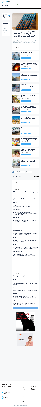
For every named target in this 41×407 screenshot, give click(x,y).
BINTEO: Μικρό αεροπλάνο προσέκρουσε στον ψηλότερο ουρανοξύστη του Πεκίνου (24, 241)
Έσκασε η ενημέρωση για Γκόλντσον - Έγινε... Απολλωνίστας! (25, 290)
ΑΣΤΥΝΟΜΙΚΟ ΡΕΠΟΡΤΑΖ (17, 230)
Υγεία (4, 32)
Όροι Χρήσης (33, 386)
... (24, 171)
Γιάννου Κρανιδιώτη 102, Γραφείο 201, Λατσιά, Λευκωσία (6, 393)
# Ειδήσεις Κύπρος (12, 10)
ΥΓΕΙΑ (14, 300)
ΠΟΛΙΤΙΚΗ (14, 272)
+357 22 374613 (6, 397)
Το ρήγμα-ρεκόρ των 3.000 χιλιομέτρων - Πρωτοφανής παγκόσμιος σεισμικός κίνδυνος (29, 65)
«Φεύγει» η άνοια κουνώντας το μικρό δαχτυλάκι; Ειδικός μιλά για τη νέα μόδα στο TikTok (24, 304)
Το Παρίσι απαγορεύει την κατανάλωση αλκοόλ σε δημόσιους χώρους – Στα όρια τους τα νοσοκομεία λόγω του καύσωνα (25, 248)
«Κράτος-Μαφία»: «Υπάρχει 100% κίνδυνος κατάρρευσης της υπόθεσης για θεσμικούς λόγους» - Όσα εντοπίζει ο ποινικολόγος (24, 34)
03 (17, 171)
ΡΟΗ (16, 176)
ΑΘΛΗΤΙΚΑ (14, 287)
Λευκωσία (9, 15)
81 (31, 171)
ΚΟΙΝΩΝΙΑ (23, 394)
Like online (5, 25)
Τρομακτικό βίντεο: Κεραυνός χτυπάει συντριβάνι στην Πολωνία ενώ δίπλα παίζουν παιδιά (24, 184)
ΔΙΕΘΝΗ (14, 237)
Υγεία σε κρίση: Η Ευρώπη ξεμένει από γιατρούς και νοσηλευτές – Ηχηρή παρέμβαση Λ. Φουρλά (23, 276)
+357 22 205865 (6, 396)
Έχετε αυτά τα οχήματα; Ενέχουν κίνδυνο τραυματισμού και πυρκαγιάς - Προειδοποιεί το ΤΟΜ (29, 129)
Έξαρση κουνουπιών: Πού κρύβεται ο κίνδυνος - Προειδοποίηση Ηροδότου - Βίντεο (29, 151)
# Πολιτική (19, 10)
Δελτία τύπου (5, 34)
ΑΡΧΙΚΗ (23, 387)
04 (19, 171)
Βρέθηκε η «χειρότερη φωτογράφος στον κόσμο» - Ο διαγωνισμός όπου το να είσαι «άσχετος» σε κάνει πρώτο (24, 297)
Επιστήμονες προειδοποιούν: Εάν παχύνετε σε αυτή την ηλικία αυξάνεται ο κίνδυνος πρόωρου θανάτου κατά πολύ (29, 97)
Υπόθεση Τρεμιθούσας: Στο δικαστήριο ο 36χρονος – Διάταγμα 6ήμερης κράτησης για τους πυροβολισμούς (24, 255)
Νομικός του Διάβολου (5, 28)
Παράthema (5, 30)
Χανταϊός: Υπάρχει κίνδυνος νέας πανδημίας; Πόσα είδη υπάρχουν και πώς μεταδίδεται (29, 140)
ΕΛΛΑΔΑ (23, 399)
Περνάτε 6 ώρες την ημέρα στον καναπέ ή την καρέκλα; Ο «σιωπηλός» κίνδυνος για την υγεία (29, 162)
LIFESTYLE (23, 396)
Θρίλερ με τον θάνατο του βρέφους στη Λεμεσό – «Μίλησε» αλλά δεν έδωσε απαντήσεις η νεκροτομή (25, 234)
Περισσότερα (25, 308)
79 (26, 171)
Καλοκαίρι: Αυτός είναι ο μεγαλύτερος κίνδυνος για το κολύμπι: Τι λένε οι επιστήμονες (29, 54)
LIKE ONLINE (15, 293)
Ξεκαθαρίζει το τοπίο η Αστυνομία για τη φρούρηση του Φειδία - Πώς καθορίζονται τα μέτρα (24, 221)
